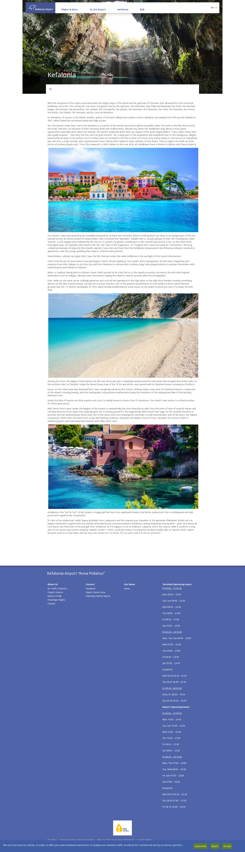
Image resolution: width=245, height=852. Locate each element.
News (127, 588)
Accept (227, 846)
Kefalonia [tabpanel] (122, 47)
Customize (200, 846)
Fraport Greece (55, 592)
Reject (214, 846)
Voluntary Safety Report (98, 596)
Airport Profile (55, 596)
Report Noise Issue (95, 592)
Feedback (90, 588)
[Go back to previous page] (50, 89)
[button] (214, 7)
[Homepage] (40, 7)
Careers (51, 603)
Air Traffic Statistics (57, 588)
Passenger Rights (56, 599)
